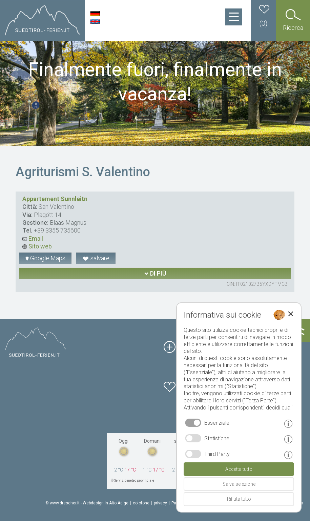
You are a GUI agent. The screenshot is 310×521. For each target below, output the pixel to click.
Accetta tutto (238, 469)
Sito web (37, 246)
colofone (141, 503)
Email (32, 238)
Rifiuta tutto (239, 499)
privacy (160, 503)
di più (155, 273)
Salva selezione (239, 484)
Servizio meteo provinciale (134, 480)
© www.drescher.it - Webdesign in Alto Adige (86, 503)
